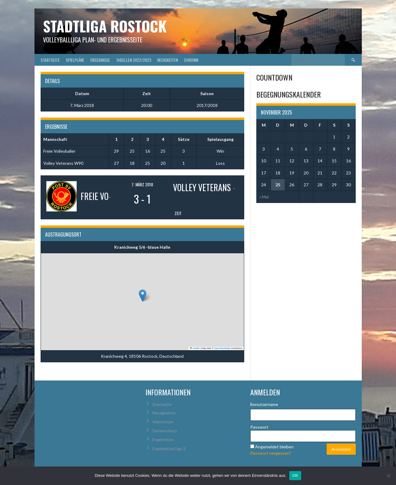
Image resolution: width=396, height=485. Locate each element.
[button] (142, 295)
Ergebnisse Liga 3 (168, 448)
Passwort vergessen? (270, 453)
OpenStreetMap (222, 348)
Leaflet (195, 348)
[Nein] (388, 476)
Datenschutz (164, 430)
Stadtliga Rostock (105, 26)
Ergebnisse (100, 60)
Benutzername (264, 404)
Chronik (191, 60)
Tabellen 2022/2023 (133, 60)
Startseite (50, 60)
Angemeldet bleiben (274, 446)
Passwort (259, 427)
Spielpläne (75, 60)
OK (295, 475)
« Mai (264, 196)
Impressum (163, 421)
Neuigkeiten (167, 60)
